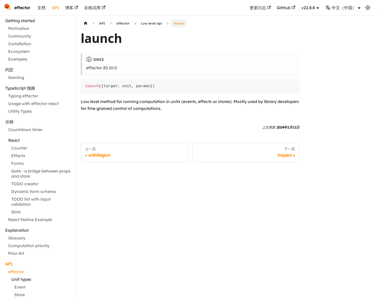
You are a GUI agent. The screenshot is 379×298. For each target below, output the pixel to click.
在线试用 (94, 7)
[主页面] (85, 23)
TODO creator (25, 183)
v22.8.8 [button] (308, 7)
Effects (18, 155)
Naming (16, 77)
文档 (41, 7)
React (14, 140)
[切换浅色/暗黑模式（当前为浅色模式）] (368, 8)
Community (19, 36)
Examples (17, 59)
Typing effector (23, 95)
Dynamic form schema (33, 191)
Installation (19, 43)
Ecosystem (19, 51)
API (55, 7)
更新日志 (260, 7)
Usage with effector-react (33, 103)
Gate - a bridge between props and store (41, 173)
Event (20, 287)
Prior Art (16, 253)
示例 (9, 121)
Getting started (20, 20)
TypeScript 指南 (20, 88)
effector (16, 271)
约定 (9, 69)
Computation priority (28, 245)
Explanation (17, 230)
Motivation (18, 28)
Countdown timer (25, 129)
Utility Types (20, 111)
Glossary (16, 237)
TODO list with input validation (31, 202)
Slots (16, 211)
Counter (19, 148)
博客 (71, 7)
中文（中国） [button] (340, 7)
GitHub (286, 7)
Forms (17, 163)
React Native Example (30, 219)
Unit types (21, 279)
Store (19, 294)
